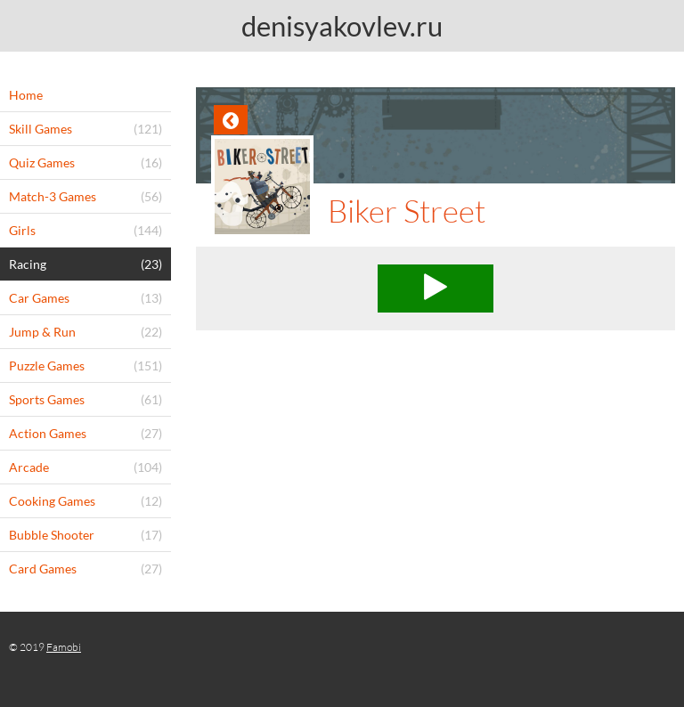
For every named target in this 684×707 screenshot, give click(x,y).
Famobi (63, 647)
